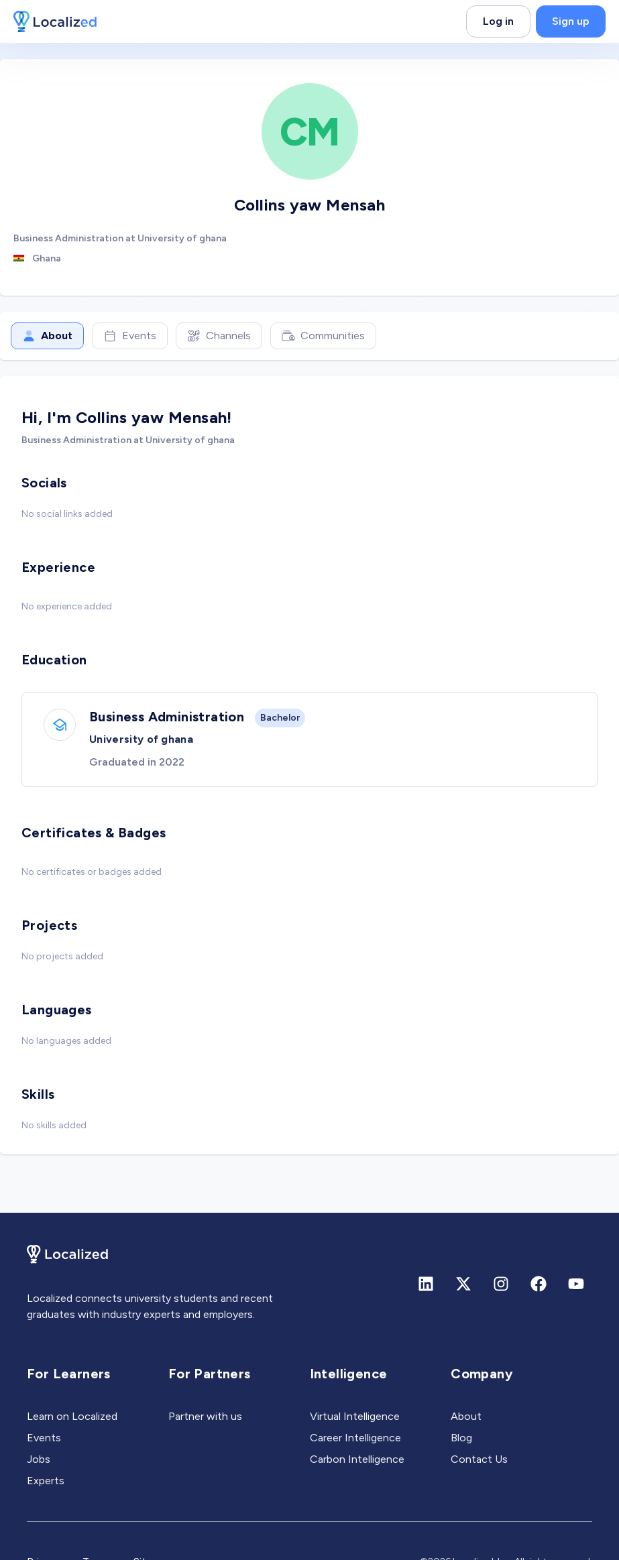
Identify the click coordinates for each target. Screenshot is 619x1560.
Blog (461, 1437)
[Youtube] (576, 1284)
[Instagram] (501, 1284)
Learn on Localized (72, 1416)
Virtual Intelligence (355, 1416)
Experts (45, 1480)
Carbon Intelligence (357, 1459)
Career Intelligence (355, 1437)
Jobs (38, 1459)
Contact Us (479, 1459)
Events (129, 336)
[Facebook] (538, 1284)
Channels (219, 336)
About (47, 336)
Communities (323, 336)
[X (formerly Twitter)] (463, 1284)
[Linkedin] (426, 1284)
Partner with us (205, 1416)
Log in (498, 21)
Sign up (570, 21)
